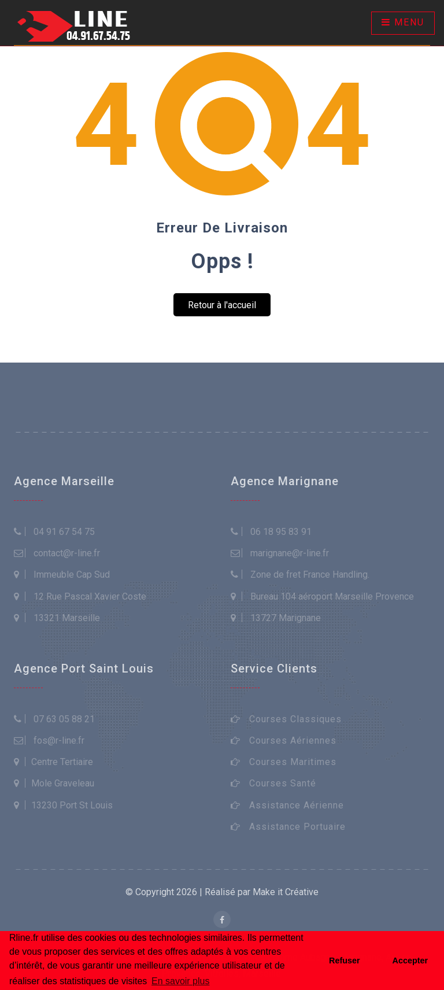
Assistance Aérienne (296, 805)
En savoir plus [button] (180, 981)
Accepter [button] (410, 960)
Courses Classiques (295, 719)
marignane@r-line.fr (289, 553)
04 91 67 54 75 (64, 531)
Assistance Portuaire (297, 826)
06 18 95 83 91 (281, 531)
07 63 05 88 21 (64, 719)
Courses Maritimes (292, 761)
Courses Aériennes (292, 740)
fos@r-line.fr (59, 740)
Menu (403, 22)
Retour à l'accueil (222, 305)
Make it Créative (286, 891)
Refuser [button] (344, 960)
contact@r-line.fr (67, 553)
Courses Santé (282, 783)
